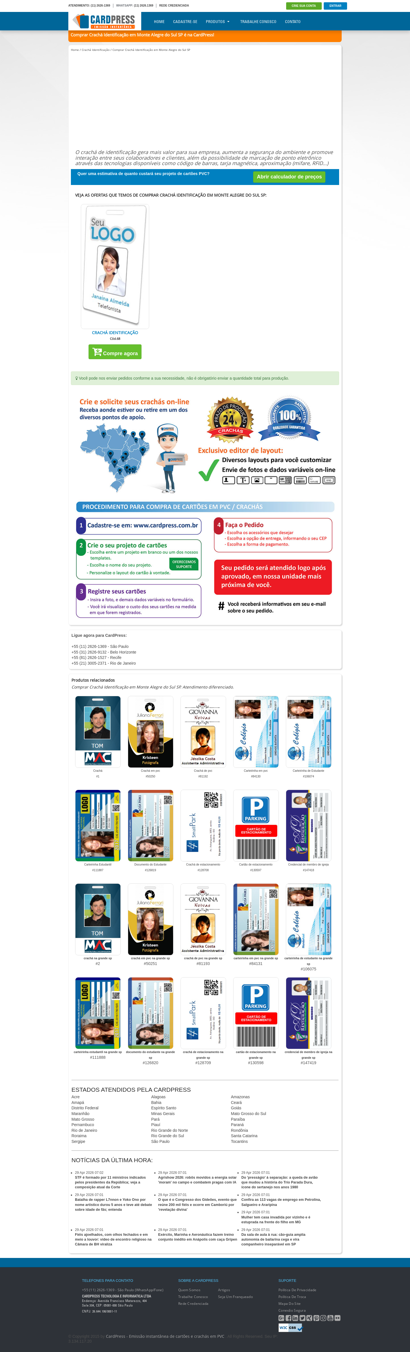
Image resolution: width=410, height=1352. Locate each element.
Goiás (236, 1108)
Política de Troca (292, 1296)
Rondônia (239, 1130)
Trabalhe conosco (193, 1296)
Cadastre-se (185, 21)
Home (159, 21)
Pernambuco (82, 1124)
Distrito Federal (85, 1108)
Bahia (156, 1102)
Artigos (224, 1289)
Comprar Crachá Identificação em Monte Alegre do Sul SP (151, 50)
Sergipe (78, 1141)
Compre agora (115, 351)
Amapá (77, 1102)
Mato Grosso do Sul (248, 1113)
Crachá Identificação (96, 50)
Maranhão (80, 1113)
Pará (155, 1119)
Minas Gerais (163, 1113)
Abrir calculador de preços (289, 177)
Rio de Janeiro (84, 1130)
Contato (293, 21)
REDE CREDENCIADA (174, 5)
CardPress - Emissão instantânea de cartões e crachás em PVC (165, 1336)
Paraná (237, 1124)
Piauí (155, 1124)
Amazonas (240, 1097)
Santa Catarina (244, 1135)
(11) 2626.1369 (143, 5)
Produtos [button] (217, 21)
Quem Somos (189, 1289)
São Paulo (160, 1141)
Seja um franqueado (235, 1296)
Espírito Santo (163, 1108)
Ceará (236, 1102)
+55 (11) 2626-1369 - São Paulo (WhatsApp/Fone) (122, 1289)
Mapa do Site (289, 1303)
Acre (75, 1097)
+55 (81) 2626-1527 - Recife (96, 657)
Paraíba (238, 1119)
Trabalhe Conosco (258, 21)
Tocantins (239, 1141)
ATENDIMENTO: (79, 5)
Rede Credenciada (193, 1303)
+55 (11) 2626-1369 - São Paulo (99, 646)
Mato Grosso (82, 1119)
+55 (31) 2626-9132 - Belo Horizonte (103, 652)
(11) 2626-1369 (100, 5)
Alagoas (158, 1097)
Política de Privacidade (297, 1289)
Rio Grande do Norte (169, 1130)
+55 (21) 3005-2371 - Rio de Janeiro (103, 663)
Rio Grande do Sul (167, 1135)
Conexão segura (292, 1310)
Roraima (79, 1135)
